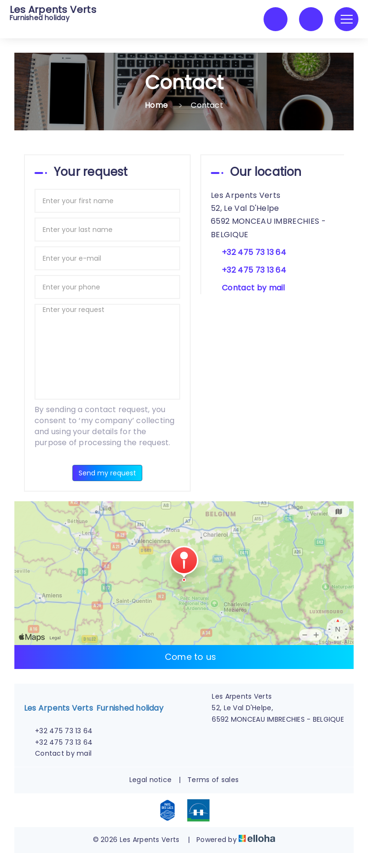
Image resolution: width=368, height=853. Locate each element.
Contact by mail (253, 287)
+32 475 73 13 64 (58, 731)
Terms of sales (213, 779)
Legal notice (150, 779)
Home (156, 105)
